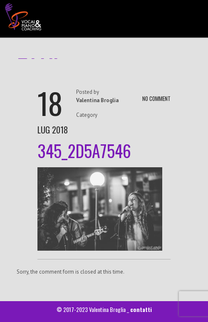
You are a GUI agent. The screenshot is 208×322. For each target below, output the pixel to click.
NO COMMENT (156, 98)
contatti (141, 309)
